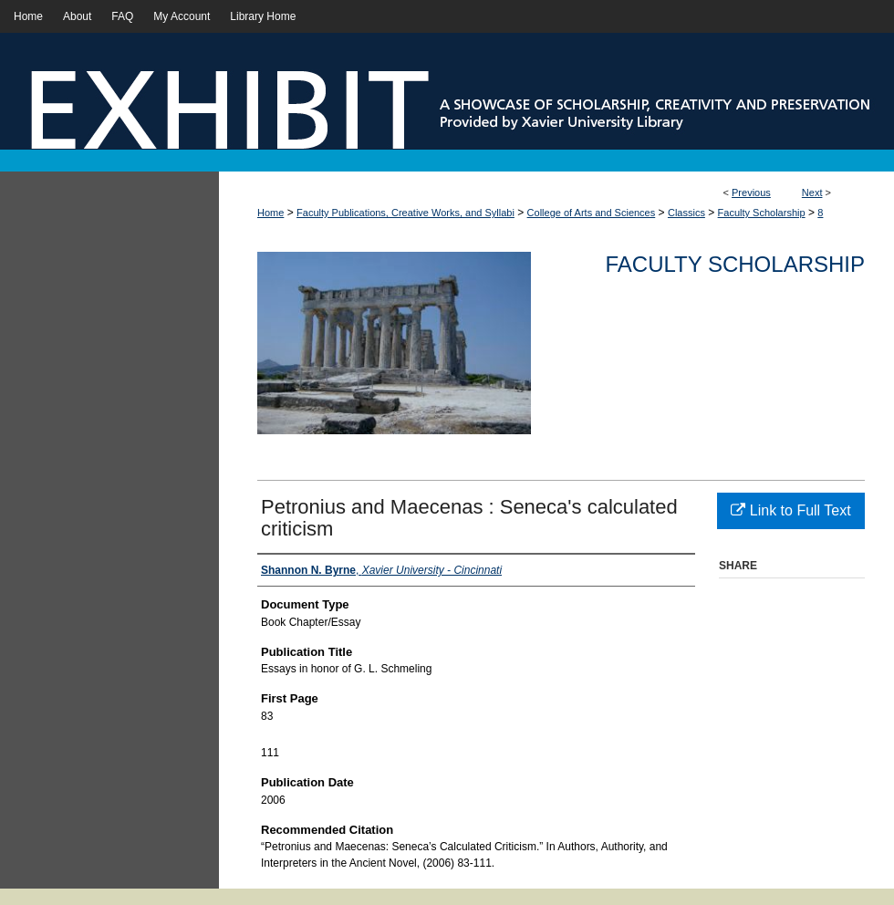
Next (812, 192)
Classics (686, 212)
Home (270, 212)
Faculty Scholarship (762, 212)
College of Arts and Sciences (591, 212)
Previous (751, 192)
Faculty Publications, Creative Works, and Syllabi (405, 212)
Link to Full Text (790, 510)
